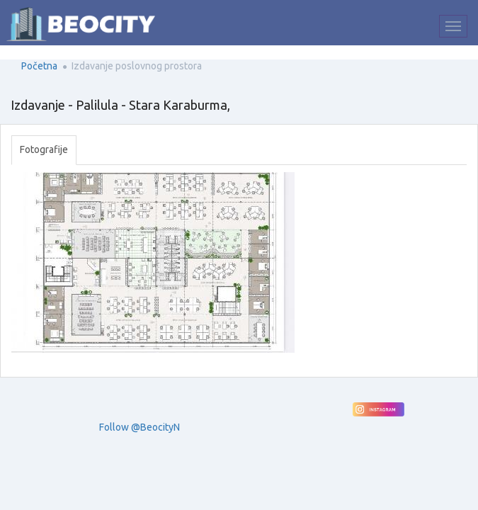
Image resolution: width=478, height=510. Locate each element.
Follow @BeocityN (139, 427)
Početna (39, 66)
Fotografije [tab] (44, 149)
